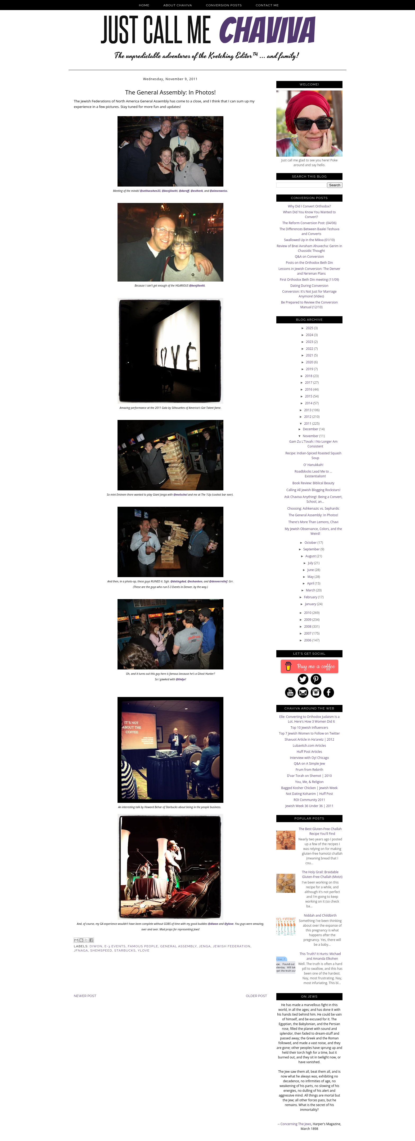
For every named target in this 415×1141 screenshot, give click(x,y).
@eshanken (194, 581)
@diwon (213, 924)
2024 (310, 335)
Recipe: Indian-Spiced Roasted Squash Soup (313, 455)
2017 (309, 382)
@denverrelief (218, 581)
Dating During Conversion (309, 285)
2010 (308, 612)
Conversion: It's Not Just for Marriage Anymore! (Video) (309, 293)
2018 (309, 376)
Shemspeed (101, 950)
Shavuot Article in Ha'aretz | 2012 (309, 739)
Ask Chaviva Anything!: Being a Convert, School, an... (313, 499)
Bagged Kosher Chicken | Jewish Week (309, 788)
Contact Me (267, 5)
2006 (308, 640)
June (311, 570)
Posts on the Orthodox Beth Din (309, 262)
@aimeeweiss (218, 191)
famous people (143, 946)
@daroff (184, 191)
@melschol (180, 494)
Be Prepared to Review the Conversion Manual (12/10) (309, 304)
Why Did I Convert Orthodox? (309, 206)
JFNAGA (81, 950)
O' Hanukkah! (313, 465)
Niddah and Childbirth (320, 915)
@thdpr (180, 679)
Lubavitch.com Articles (309, 745)
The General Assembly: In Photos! (313, 515)
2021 (310, 355)
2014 (309, 403)
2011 (308, 423)
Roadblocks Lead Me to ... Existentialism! (313, 473)
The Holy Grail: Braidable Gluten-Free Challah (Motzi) (322, 874)
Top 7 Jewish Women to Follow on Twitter (309, 733)
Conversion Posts (224, 5)
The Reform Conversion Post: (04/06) (309, 223)
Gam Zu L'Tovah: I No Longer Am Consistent (313, 444)
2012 (308, 416)
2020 (310, 362)
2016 (309, 389)
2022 (310, 348)
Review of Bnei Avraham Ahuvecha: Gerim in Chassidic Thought (309, 248)
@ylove (229, 924)
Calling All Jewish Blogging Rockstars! (313, 490)
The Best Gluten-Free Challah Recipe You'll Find (320, 831)
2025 (310, 328)
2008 (308, 626)
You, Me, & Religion (309, 782)
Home (144, 5)
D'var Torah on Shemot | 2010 (309, 775)
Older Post (256, 996)
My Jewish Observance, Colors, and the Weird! (313, 531)
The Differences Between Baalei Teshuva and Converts (309, 231)
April (311, 583)
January (311, 604)
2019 (310, 369)
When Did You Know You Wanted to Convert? (309, 214)
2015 (309, 396)
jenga (205, 946)
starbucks (125, 950)
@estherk (197, 191)
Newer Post (85, 996)
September (312, 549)
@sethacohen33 (150, 191)
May (311, 576)
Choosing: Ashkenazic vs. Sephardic (313, 508)
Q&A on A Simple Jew (309, 763)
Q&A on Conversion (309, 256)
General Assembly (178, 946)
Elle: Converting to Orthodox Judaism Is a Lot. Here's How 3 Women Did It (309, 719)
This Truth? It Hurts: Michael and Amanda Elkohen (320, 956)
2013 (308, 410)
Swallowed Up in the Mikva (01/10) (309, 240)
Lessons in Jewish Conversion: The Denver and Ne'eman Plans (309, 271)
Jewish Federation (231, 946)
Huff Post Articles (309, 751)
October (311, 542)
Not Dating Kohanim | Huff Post (309, 793)
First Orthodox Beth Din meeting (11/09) (309, 279)
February (311, 597)
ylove (144, 950)
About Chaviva (177, 5)
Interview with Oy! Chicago (309, 757)
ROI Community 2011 (309, 800)
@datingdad (178, 581)
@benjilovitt (169, 191)
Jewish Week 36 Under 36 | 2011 (309, 806)
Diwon (96, 946)
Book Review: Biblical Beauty (313, 483)
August (311, 556)
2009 (308, 619)
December (311, 429)
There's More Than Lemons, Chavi (313, 522)
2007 (308, 633)
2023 (310, 341)
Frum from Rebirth (309, 769)
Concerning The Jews (296, 1124)
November (311, 436)
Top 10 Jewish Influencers (309, 727)
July (311, 563)
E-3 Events (115, 946)
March (311, 590)
